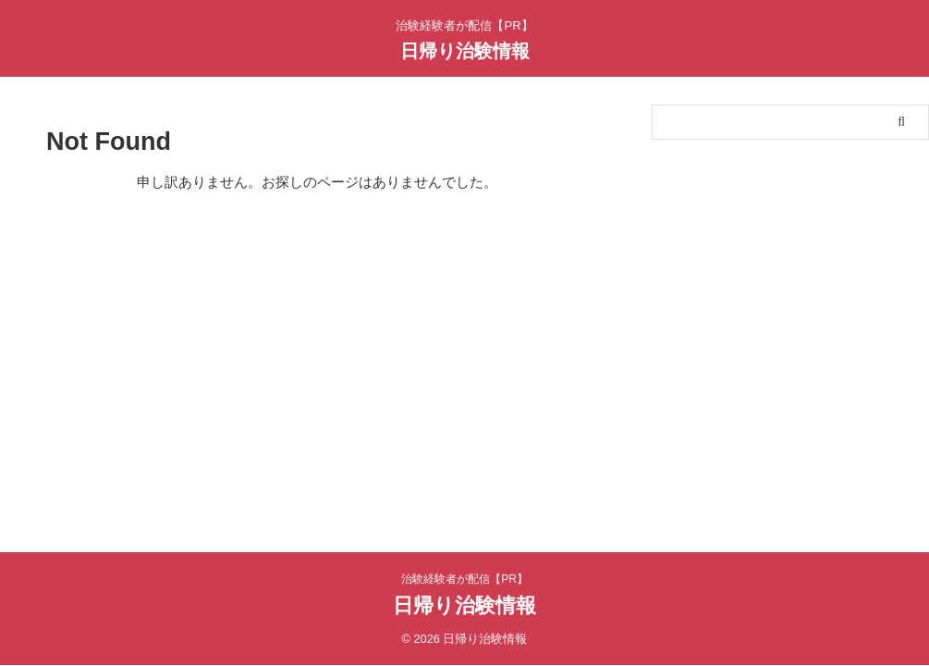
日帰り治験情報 (465, 51)
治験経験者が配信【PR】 (464, 579)
